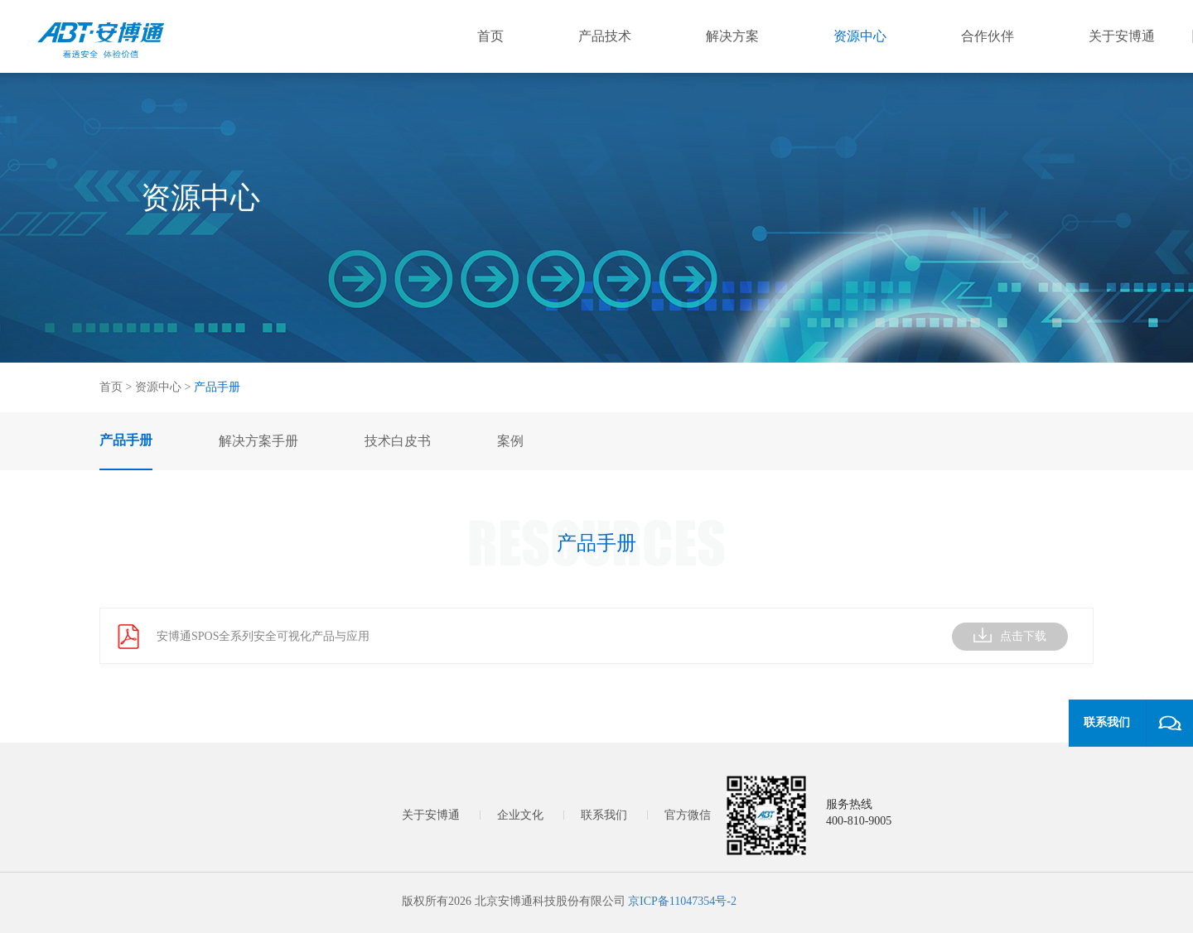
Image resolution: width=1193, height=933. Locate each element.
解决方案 (732, 36)
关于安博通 (1122, 36)
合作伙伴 (987, 36)
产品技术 (604, 36)
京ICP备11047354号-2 (682, 901)
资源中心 (859, 36)
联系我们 (604, 815)
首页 (490, 36)
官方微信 (687, 815)
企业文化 (520, 815)
